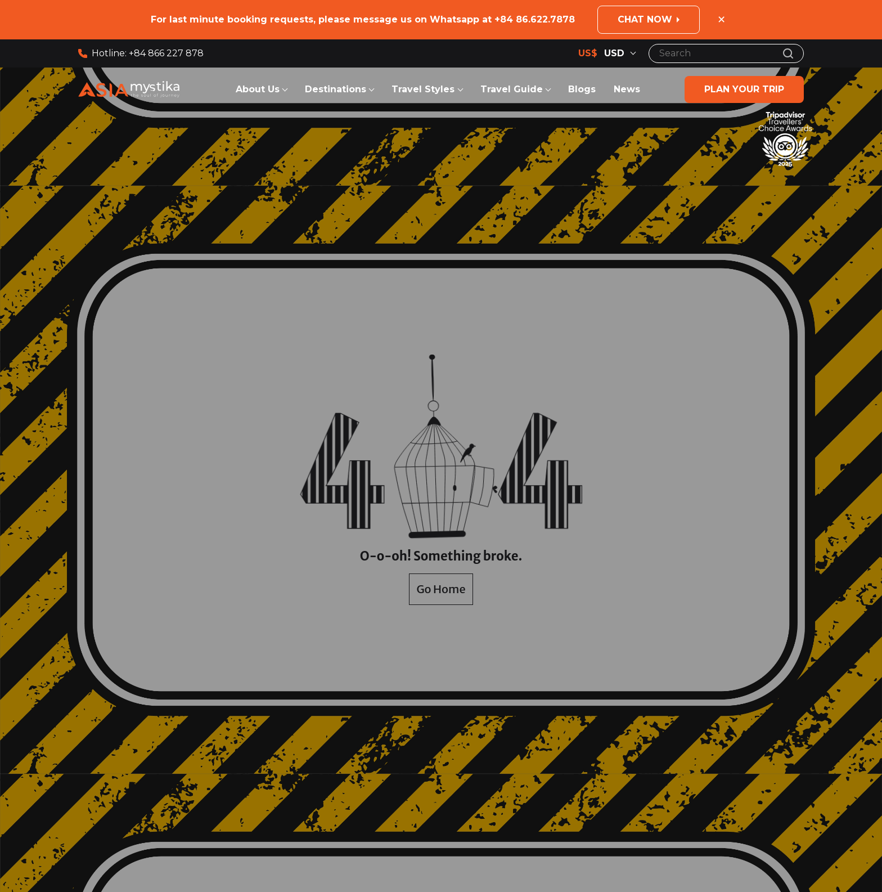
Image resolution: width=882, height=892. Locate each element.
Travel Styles (424, 89)
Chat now (645, 19)
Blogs (582, 89)
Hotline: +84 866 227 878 (141, 53)
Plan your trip (744, 89)
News (627, 89)
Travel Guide (511, 89)
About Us (258, 89)
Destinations (335, 89)
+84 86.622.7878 (534, 19)
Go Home (440, 589)
